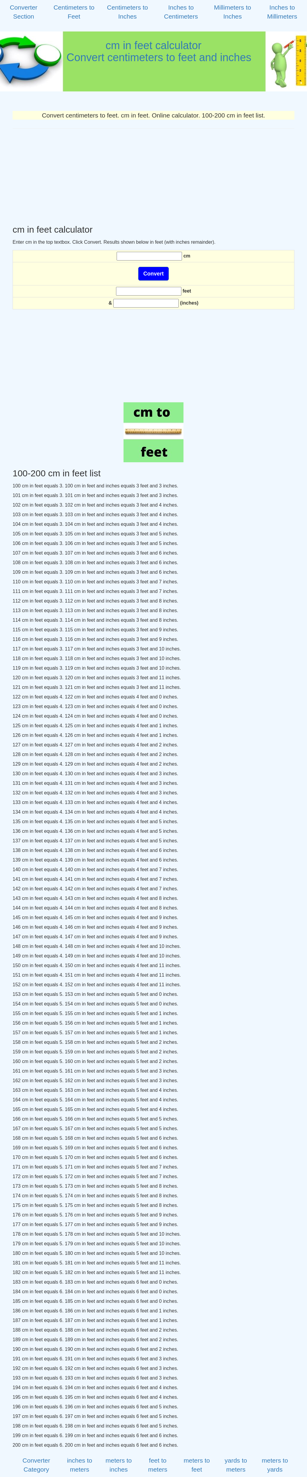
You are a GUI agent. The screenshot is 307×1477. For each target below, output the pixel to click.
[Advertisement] (153, 177)
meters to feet (197, 1465)
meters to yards (275, 1465)
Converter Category (36, 1465)
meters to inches (119, 1465)
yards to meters (236, 1465)
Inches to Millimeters (282, 12)
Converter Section (23, 12)
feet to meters (157, 1465)
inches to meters (79, 1465)
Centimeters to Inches (127, 12)
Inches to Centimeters (181, 12)
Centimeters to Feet (73, 12)
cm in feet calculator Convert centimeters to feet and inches (153, 51)
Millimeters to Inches (232, 12)
